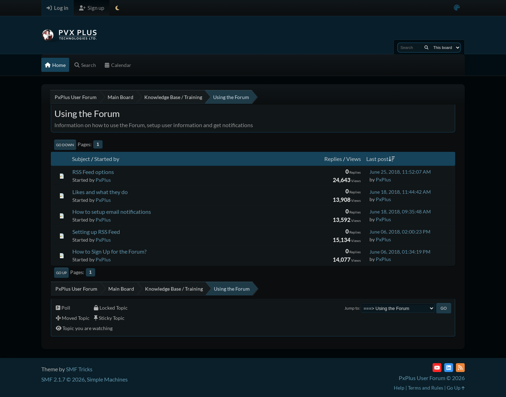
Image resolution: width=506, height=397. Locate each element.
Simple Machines (107, 379)
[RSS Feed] (460, 367)
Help (399, 388)
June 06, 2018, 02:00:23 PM (399, 232)
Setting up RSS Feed (96, 231)
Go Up (61, 273)
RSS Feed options (93, 171)
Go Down (65, 145)
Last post (380, 158)
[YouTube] (437, 367)
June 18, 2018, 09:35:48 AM (400, 212)
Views (353, 158)
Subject (81, 158)
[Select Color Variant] (457, 8)
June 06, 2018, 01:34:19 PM (399, 252)
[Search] (426, 47)
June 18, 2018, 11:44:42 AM (400, 192)
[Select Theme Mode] (117, 8)
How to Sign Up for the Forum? (109, 251)
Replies (333, 158)
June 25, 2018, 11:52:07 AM (400, 172)
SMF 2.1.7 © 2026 (63, 379)
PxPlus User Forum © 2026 (432, 377)
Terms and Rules (425, 388)
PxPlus (103, 180)
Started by (106, 158)
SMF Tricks (79, 369)
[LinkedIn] (448, 367)
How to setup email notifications (111, 211)
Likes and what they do (100, 191)
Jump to (351, 308)
